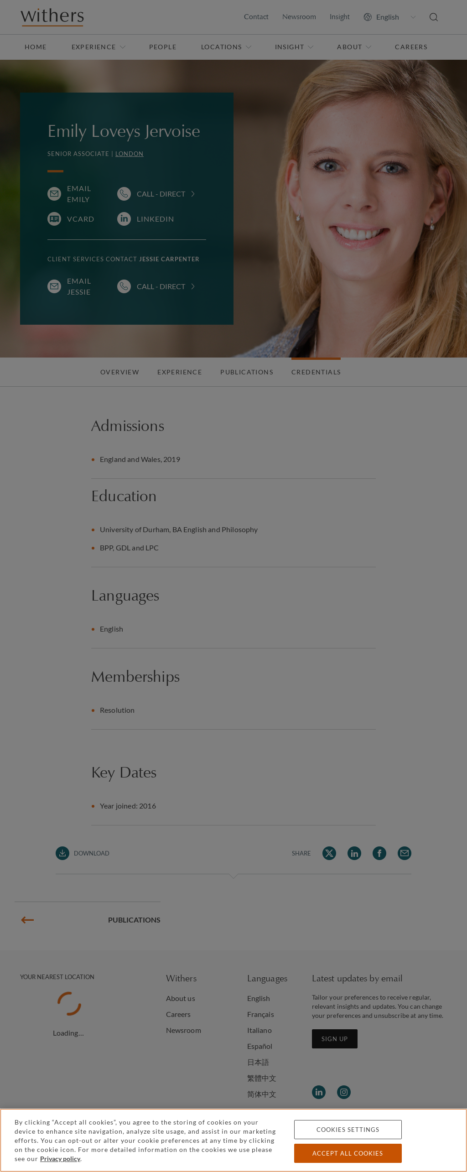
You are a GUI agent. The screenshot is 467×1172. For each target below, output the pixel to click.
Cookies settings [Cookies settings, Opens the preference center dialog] (348, 1129)
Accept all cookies (347, 1153)
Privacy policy (60, 1158)
